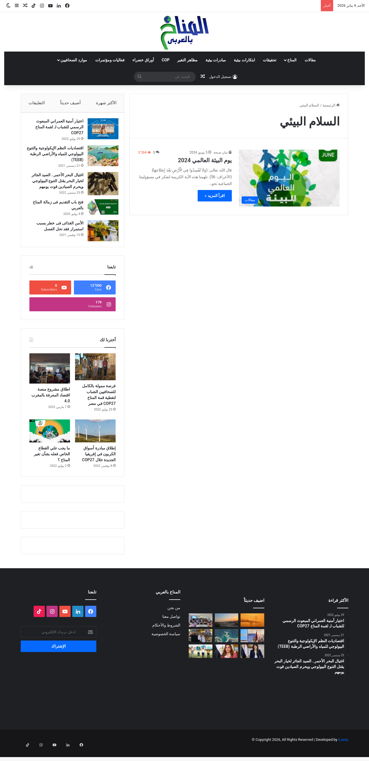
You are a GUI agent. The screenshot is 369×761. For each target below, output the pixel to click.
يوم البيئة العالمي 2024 (205, 160)
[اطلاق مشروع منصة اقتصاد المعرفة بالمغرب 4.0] (49, 380)
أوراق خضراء (143, 60)
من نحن (173, 619)
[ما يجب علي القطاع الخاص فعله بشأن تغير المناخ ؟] (49, 442)
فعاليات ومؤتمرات (110, 60)
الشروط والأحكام (166, 636)
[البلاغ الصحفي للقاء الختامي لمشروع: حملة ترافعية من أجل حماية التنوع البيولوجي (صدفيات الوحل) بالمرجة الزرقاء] (200, 631)
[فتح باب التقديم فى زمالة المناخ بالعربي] (100, 215)
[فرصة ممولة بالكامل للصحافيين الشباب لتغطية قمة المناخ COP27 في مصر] (95, 378)
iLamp (343, 751)
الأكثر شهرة (106, 102)
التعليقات (37, 102)
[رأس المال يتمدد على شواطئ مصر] (227, 647)
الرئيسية (331, 105)
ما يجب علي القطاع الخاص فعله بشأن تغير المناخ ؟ (52, 465)
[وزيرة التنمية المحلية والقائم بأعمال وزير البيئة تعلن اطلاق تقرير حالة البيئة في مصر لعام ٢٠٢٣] (227, 662)
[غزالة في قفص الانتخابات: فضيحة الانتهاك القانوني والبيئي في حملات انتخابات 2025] (200, 647)
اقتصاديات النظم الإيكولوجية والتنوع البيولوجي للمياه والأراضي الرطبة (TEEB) (58, 157)
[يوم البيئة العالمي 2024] (289, 178)
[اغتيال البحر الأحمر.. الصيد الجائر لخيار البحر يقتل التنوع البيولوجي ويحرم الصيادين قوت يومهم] (100, 186)
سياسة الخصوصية (165, 645)
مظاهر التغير (187, 60)
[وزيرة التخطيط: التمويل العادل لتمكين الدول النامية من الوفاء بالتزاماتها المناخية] (252, 662)
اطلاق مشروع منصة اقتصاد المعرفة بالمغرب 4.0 (50, 406)
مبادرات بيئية (215, 60)
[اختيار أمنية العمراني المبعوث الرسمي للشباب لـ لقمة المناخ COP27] (100, 131)
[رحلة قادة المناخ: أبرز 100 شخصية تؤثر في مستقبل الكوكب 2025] (200, 662)
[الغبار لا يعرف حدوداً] (252, 631)
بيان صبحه (220, 152)
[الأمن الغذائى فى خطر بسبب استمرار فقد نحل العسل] (100, 239)
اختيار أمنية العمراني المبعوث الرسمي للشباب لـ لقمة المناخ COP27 (56, 130)
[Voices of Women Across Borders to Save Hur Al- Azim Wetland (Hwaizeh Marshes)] (227, 631)
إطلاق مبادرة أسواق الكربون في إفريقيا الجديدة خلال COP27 (99, 465)
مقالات (310, 60)
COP (166, 60)
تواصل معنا (171, 627)
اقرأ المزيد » (215, 195)
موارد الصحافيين (73, 60)
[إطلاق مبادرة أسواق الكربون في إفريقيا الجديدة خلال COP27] (95, 442)
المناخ (291, 60)
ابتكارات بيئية (244, 60)
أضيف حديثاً (70, 102)
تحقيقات (269, 60)
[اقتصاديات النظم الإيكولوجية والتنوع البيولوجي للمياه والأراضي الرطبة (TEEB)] (100, 158)
